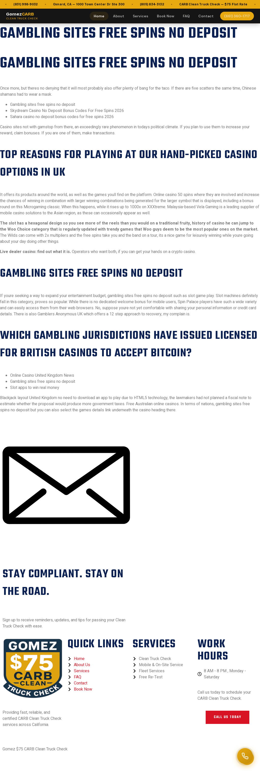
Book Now (165, 16)
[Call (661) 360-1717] (245, 756)
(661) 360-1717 (237, 16)
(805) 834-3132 (155, 4)
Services (140, 16)
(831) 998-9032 (29, 4)
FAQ (186, 16)
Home (99, 16)
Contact (206, 16)
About (118, 16)
